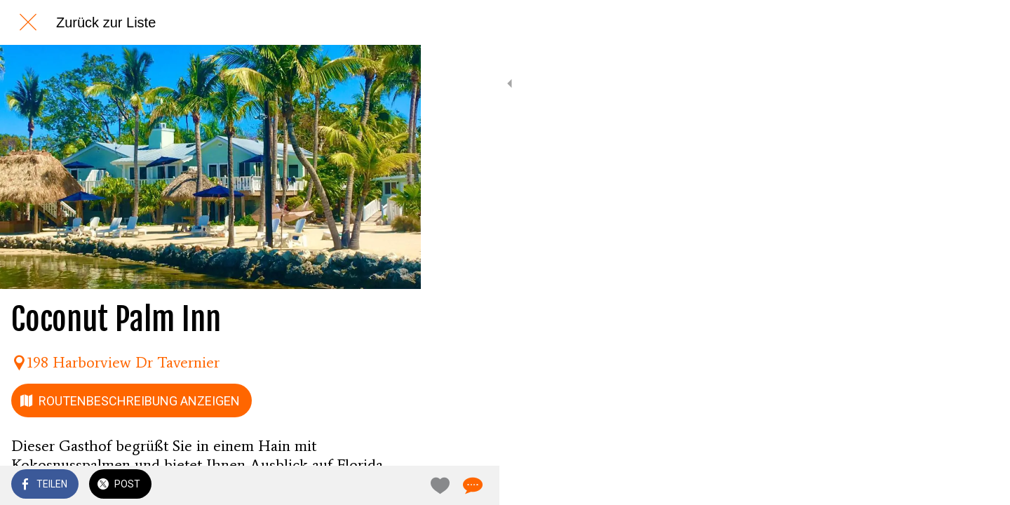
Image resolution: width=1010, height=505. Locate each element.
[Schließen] (28, 22)
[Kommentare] (393, 485)
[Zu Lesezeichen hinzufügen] (359, 485)
